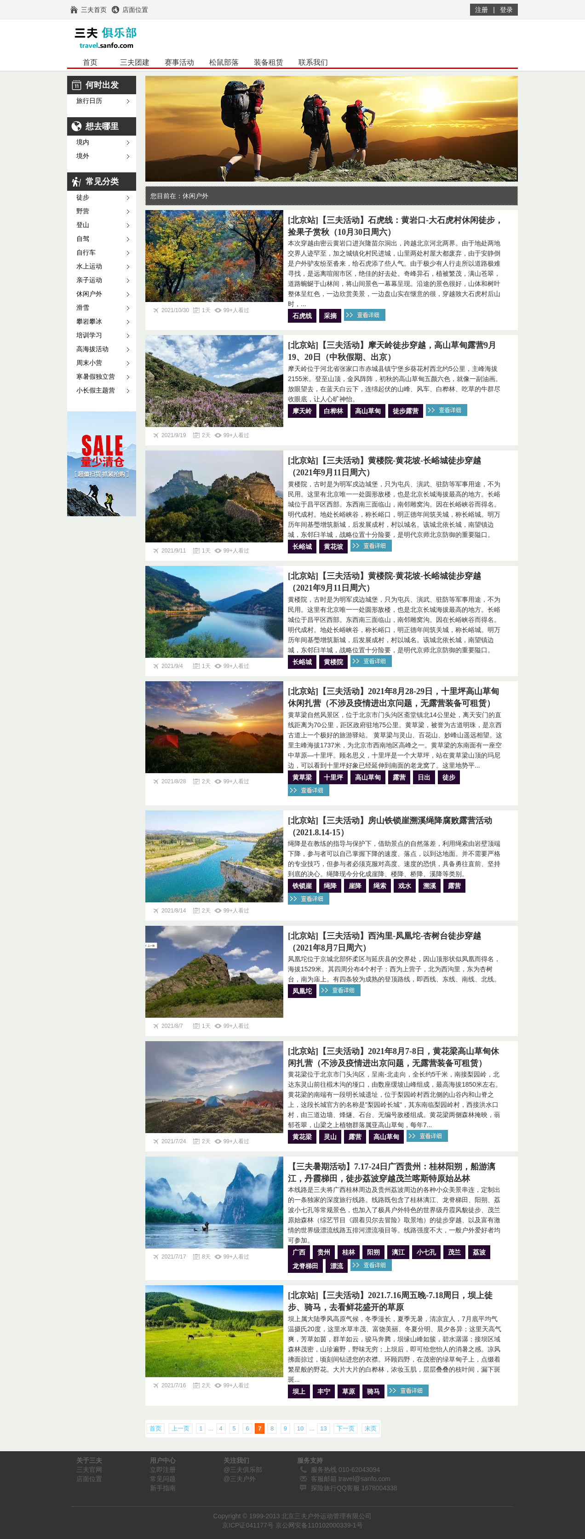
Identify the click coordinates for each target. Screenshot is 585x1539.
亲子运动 (89, 280)
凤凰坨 (302, 991)
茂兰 (454, 1252)
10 (300, 1428)
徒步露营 (406, 411)
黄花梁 (302, 1136)
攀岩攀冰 (89, 321)
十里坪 (333, 777)
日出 (424, 777)
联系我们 (313, 62)
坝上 (298, 1391)
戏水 (404, 885)
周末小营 (89, 362)
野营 (82, 211)
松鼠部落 (224, 62)
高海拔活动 (92, 349)
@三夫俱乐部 (243, 1469)
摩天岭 (302, 411)
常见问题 (163, 1478)
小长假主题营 (95, 390)
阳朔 (373, 1252)
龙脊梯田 (305, 1266)
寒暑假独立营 (95, 376)
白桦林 (333, 411)
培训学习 (89, 335)
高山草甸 (368, 411)
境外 (82, 156)
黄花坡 (333, 546)
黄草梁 (302, 777)
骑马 (373, 1391)
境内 (82, 142)
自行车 (86, 252)
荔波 (479, 1252)
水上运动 (89, 266)
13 (323, 1428)
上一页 (180, 1428)
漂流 (336, 1266)
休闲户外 (89, 294)
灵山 (330, 1136)
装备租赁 (268, 62)
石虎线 (302, 315)
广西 (298, 1252)
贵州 (323, 1252)
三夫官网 (89, 1469)
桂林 (348, 1252)
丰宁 (323, 1391)
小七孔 (426, 1252)
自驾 (82, 238)
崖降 (355, 885)
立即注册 (163, 1469)
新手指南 (163, 1488)
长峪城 (302, 546)
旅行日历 (89, 100)
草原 (348, 1391)
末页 (371, 1428)
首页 (90, 62)
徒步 (82, 197)
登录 (506, 9)
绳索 (379, 885)
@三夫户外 (240, 1478)
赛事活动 (179, 62)
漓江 (398, 1252)
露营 (399, 777)
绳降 (330, 885)
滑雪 (82, 307)
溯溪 (429, 885)
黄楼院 (333, 662)
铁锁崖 (302, 885)
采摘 (330, 315)
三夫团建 (134, 62)
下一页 (346, 1428)
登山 (82, 225)
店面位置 (89, 1478)
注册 (481, 9)
